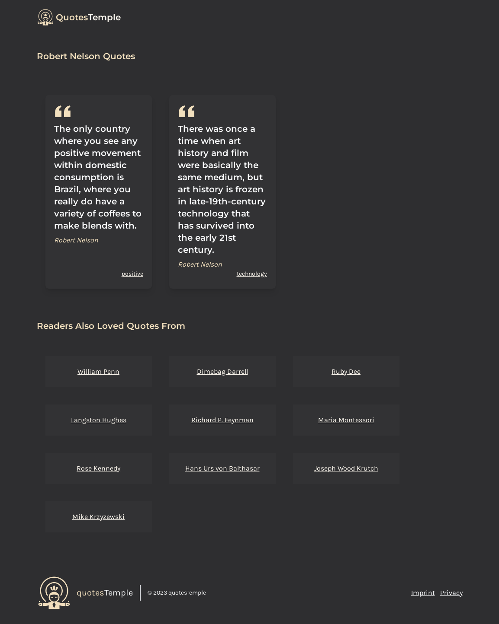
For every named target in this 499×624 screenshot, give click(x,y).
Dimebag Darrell (222, 371)
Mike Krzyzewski (98, 517)
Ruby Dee (346, 371)
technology (252, 273)
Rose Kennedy (98, 468)
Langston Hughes (98, 420)
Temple (88, 17)
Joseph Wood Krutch (346, 468)
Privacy (451, 593)
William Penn (98, 371)
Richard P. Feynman (222, 420)
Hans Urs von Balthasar (222, 468)
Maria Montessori (346, 420)
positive (132, 273)
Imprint (423, 593)
